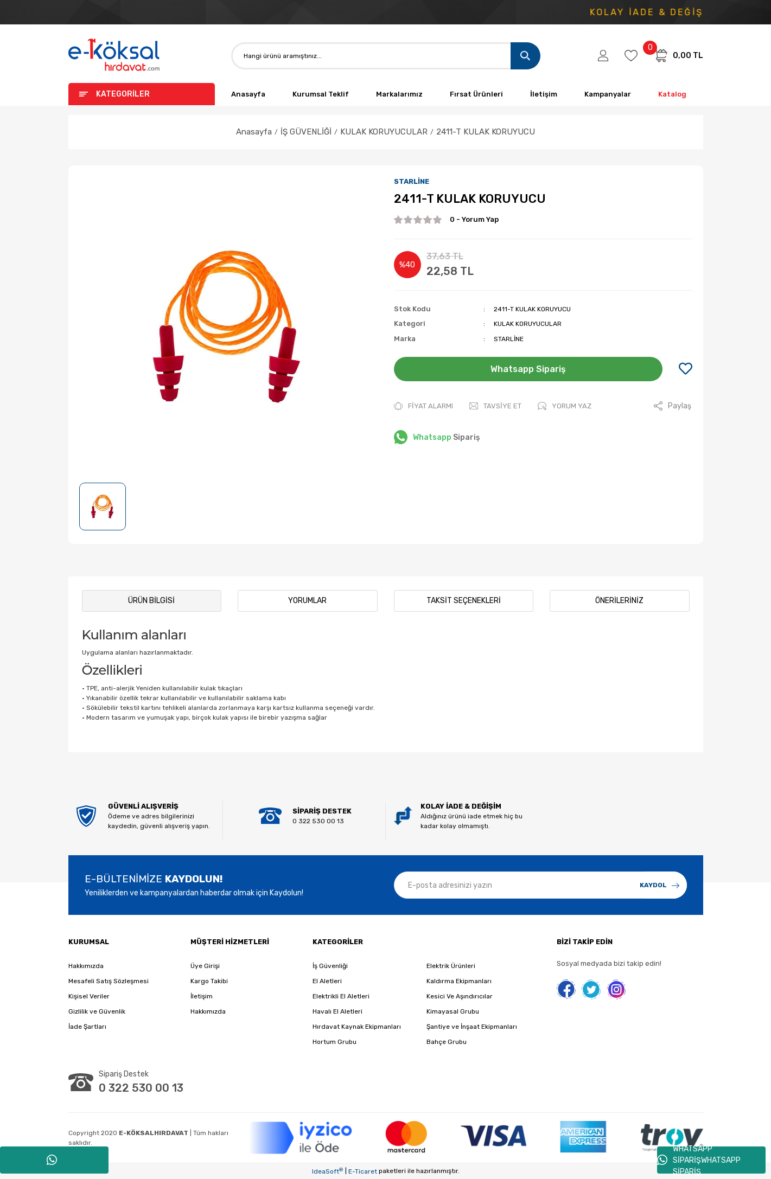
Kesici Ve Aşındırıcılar (459, 996)
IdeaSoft (327, 1171)
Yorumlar (307, 600)
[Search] (385, 55)
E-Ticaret (362, 1171)
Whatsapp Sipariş (528, 369)
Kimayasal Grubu (452, 1011)
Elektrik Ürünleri (450, 966)
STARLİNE (411, 181)
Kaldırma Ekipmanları (459, 981)
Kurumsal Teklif (320, 94)
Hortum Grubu (334, 1042)
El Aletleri (327, 981)
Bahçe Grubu (446, 1042)
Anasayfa (248, 94)
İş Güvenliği (330, 966)
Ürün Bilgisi (151, 600)
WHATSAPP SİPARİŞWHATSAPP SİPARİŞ (699, 1160)
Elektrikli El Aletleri (341, 996)
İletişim (543, 94)
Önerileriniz (619, 600)
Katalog (672, 94)
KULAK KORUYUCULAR (528, 324)
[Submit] (660, 885)
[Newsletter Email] (540, 885)
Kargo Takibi (209, 981)
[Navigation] (141, 94)
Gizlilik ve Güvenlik (96, 1011)
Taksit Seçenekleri (463, 600)
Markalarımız (399, 94)
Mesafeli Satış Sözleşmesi (108, 981)
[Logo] (114, 55)
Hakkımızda (86, 966)
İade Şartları (87, 1026)
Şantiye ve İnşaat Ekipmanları (471, 1026)
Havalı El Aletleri (337, 1011)
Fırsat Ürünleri (476, 94)
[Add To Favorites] (685, 369)
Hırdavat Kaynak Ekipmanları (357, 1026)
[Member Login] (603, 56)
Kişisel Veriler (89, 996)
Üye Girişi (205, 966)
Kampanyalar (607, 94)
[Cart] (678, 55)
